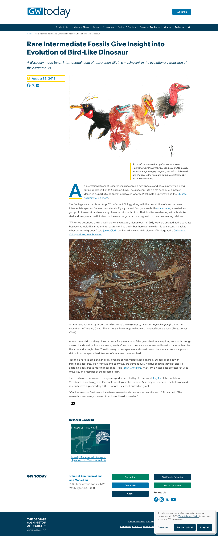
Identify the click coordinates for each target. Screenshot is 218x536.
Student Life (62, 27)
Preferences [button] (163, 527)
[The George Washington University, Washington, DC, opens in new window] (36, 524)
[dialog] (185, 521)
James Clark (109, 230)
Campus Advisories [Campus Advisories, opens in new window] (136, 522)
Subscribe (182, 12)
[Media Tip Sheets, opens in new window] (172, 485)
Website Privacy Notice (188, 516)
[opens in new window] (156, 502)
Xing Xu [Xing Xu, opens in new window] (156, 378)
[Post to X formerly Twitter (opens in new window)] (33, 85)
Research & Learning (103, 27)
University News (80, 27)
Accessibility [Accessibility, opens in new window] (137, 526)
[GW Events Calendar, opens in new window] (172, 477)
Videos (167, 27)
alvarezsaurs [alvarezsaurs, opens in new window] (163, 208)
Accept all (204, 527)
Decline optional (185, 527)
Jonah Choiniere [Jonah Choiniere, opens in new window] (132, 367)
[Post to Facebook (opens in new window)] (29, 85)
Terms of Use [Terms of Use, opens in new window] (148, 526)
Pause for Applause (150, 27)
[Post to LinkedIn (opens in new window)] (38, 85)
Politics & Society (127, 27)
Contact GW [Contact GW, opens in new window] (125, 526)
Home (30, 34)
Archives (179, 27)
